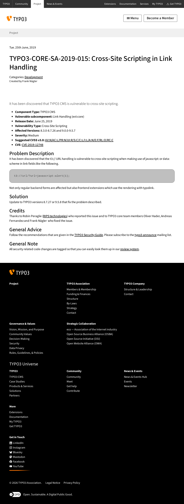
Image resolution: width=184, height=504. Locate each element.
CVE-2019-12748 (32, 145)
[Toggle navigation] (132, 18)
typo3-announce (146, 235)
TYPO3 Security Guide (88, 235)
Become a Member (160, 18)
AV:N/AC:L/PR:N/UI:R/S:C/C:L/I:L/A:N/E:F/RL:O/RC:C (79, 140)
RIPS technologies (55, 216)
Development (34, 77)
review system (129, 249)
